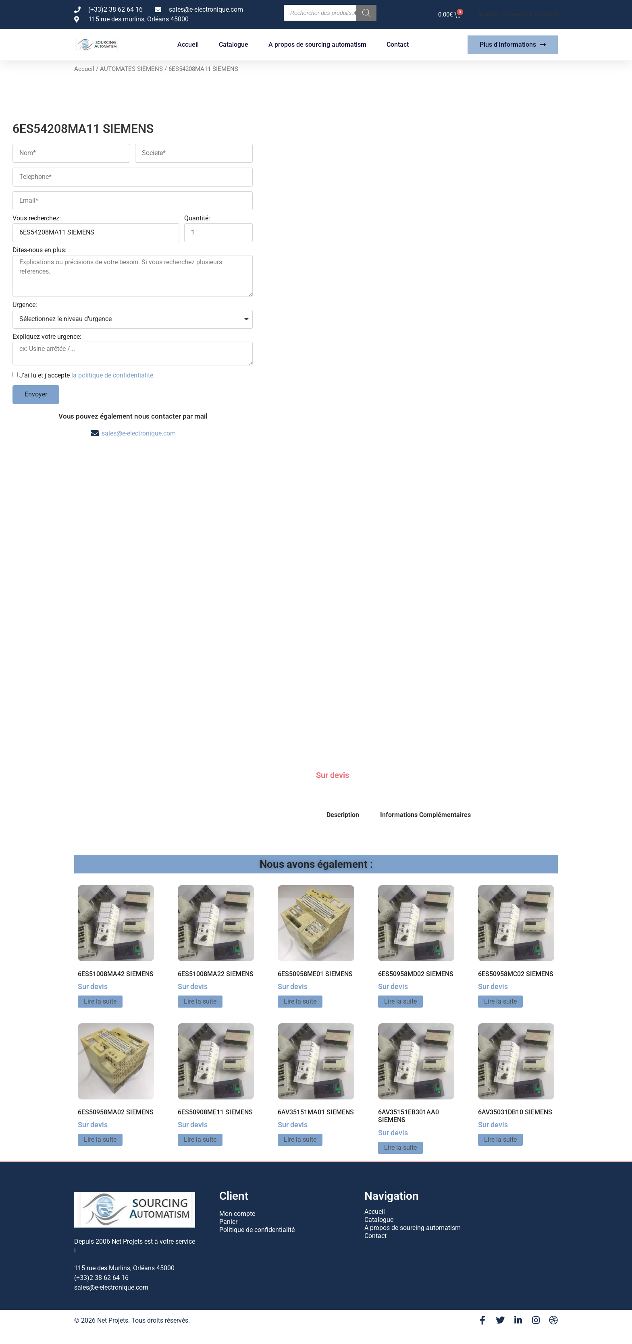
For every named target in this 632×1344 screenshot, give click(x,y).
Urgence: (24, 305)
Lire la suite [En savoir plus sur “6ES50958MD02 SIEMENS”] (400, 1001)
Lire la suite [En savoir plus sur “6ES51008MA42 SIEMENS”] (100, 1001)
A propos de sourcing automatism (317, 44)
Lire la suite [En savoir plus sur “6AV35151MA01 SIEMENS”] (300, 1139)
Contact (398, 44)
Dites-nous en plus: (39, 250)
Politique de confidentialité (257, 1230)
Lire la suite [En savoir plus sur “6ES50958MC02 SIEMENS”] (500, 1001)
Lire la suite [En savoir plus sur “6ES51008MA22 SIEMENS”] (200, 1001)
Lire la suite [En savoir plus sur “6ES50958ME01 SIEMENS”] (300, 1001)
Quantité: (197, 218)
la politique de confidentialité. (113, 375)
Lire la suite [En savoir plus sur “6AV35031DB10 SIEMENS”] (500, 1139)
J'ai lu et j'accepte (87, 375)
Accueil (188, 44)
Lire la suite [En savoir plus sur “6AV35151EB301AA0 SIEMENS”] (400, 1147)
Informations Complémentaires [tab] (425, 815)
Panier (228, 1222)
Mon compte (237, 1213)
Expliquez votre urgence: (46, 337)
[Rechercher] (366, 13)
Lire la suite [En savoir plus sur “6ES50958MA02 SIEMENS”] (100, 1139)
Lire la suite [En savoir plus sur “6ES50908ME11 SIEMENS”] (200, 1139)
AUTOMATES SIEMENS (131, 69)
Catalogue (233, 44)
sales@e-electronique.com (139, 433)
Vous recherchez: (36, 218)
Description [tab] (342, 815)
